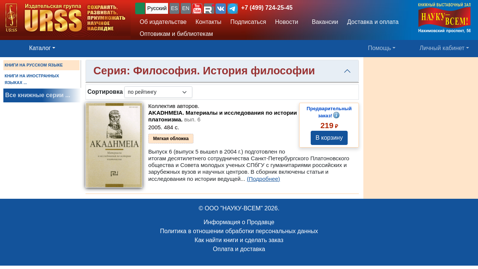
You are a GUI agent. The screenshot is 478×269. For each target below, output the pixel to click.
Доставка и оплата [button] (372, 22)
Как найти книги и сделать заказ (239, 240)
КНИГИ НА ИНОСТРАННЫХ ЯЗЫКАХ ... (31, 79)
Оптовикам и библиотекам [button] (176, 34)
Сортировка (105, 92)
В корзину (329, 137)
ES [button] (174, 8)
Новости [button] (286, 22)
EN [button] (185, 8)
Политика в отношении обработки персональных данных (239, 231)
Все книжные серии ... (37, 95)
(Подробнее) (263, 179)
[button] (197, 8)
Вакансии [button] (323, 22)
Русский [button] (157, 8)
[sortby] (158, 92)
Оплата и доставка (239, 249)
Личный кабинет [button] (442, 48)
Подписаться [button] (248, 22)
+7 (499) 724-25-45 (266, 7)
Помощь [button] (379, 48)
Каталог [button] (40, 48)
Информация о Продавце (239, 222)
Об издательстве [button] (163, 22)
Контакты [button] (208, 22)
